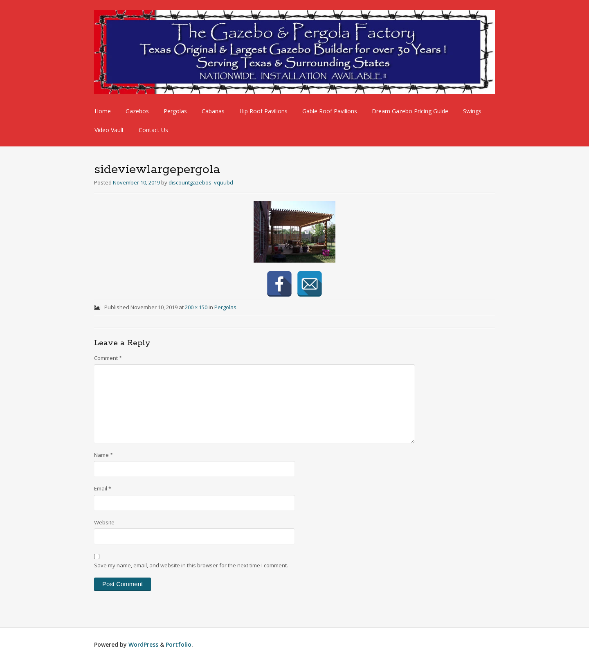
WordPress (143, 644)
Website (104, 522)
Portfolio (178, 644)
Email (102, 488)
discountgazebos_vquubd (201, 182)
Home (102, 111)
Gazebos (137, 111)
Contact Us (153, 130)
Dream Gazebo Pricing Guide (410, 111)
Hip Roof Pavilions (263, 111)
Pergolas (175, 111)
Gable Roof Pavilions (329, 111)
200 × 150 (196, 307)
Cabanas (213, 111)
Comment (108, 358)
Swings (472, 111)
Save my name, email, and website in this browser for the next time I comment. (191, 565)
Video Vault (109, 130)
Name (103, 455)
